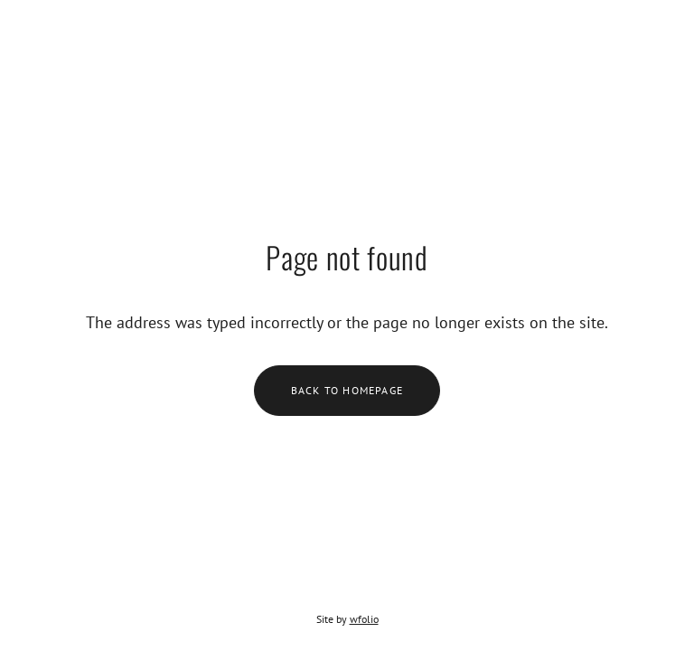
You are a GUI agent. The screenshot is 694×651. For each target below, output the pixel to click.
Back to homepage (347, 390)
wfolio (364, 619)
